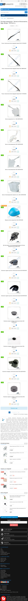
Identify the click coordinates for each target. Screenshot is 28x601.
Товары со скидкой (4, 566)
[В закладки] (10, 50)
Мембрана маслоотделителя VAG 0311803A (16, 478)
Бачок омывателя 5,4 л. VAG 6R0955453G (14, 119)
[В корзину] (14, 50)
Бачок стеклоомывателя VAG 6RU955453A (14, 169)
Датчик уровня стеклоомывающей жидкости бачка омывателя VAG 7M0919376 (14, 246)
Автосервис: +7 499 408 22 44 (6, 590)
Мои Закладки (3, 572)
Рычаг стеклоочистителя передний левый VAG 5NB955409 (14, 68)
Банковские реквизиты (4, 554)
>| (18, 412)
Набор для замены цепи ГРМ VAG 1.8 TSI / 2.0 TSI (17, 452)
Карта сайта (2, 561)
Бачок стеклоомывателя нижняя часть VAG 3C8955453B (14, 194)
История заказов (3, 571)
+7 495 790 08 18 (22, 4)
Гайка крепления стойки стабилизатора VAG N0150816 (17, 471)
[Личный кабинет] (25, 1)
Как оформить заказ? (4, 552)
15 (17, 25)
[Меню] (2, 1)
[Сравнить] (18, 50)
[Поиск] (26, 12)
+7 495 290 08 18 (22, 3)
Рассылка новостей (4, 573)
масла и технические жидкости (18, 599)
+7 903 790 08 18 (4, 588)
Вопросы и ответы (3, 559)
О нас (1, 548)
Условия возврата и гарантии (5, 553)
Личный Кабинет (3, 570)
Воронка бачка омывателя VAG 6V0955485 (14, 220)
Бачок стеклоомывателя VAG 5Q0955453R (14, 144)
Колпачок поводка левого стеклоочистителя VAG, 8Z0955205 (14, 347)
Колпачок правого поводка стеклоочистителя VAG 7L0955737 (14, 397)
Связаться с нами (3, 558)
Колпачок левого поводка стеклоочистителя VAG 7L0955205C (14, 321)
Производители (3, 565)
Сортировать (12, 25)
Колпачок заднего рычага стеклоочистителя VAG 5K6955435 (14, 270)
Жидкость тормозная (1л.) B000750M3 (15, 459)
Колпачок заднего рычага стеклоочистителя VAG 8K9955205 (14, 295)
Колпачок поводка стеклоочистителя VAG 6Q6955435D (14, 371)
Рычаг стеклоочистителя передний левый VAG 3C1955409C (14, 43)
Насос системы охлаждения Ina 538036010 (16, 484)
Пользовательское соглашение (5, 575)
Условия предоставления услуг (5, 574)
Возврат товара (3, 560)
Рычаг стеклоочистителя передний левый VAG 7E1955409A (14, 93)
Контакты (2, 578)
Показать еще (14, 408)
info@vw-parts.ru (4, 589)
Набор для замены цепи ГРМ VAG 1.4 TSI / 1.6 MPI (17, 446)
